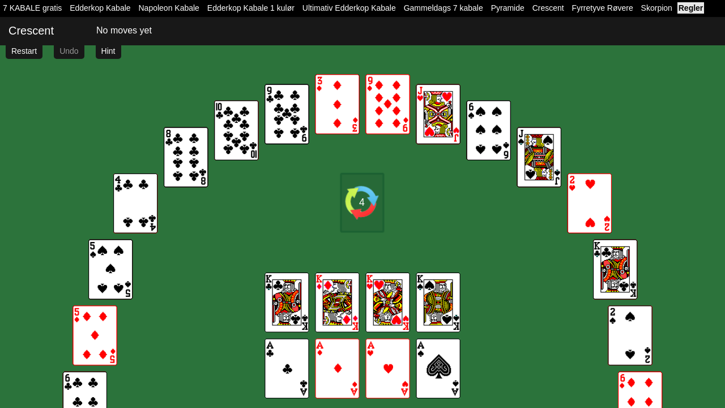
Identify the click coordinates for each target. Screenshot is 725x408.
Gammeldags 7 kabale (443, 7)
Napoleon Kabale (168, 7)
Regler (691, 7)
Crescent (548, 7)
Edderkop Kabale (100, 7)
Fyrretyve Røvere (602, 7)
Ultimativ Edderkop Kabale (349, 7)
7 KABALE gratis (32, 7)
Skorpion (656, 7)
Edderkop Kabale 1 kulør (251, 7)
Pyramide (507, 7)
